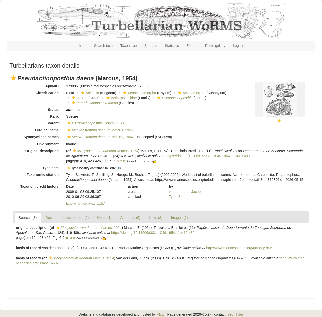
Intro (83, 46)
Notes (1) (104, 218)
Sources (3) (28, 218)
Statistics (172, 46)
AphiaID (52, 86)
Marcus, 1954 (99, 130)
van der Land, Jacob (185, 191)
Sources (150, 46)
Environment (48, 144)
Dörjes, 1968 (95, 123)
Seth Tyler (235, 314)
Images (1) (179, 218)
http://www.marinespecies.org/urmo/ (234, 248)
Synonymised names (41, 137)
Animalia (89, 93)
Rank (54, 116)
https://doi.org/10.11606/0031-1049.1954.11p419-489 (208, 156)
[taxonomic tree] (77, 203)
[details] (121, 161)
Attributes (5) (130, 218)
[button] (13, 78)
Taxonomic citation (43, 175)
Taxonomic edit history (39, 186)
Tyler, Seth (177, 197)
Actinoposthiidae (121, 98)
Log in (238, 46)
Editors (191, 46)
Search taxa (103, 46)
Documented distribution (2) (67, 218)
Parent (53, 123)
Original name (47, 130)
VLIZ (160, 314)
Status (53, 110)
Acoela (79, 98)
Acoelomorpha (191, 93)
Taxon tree (128, 46)
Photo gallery (215, 46)
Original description (42, 151)
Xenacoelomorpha (139, 93)
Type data (51, 168)
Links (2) (156, 218)
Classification (47, 93)
